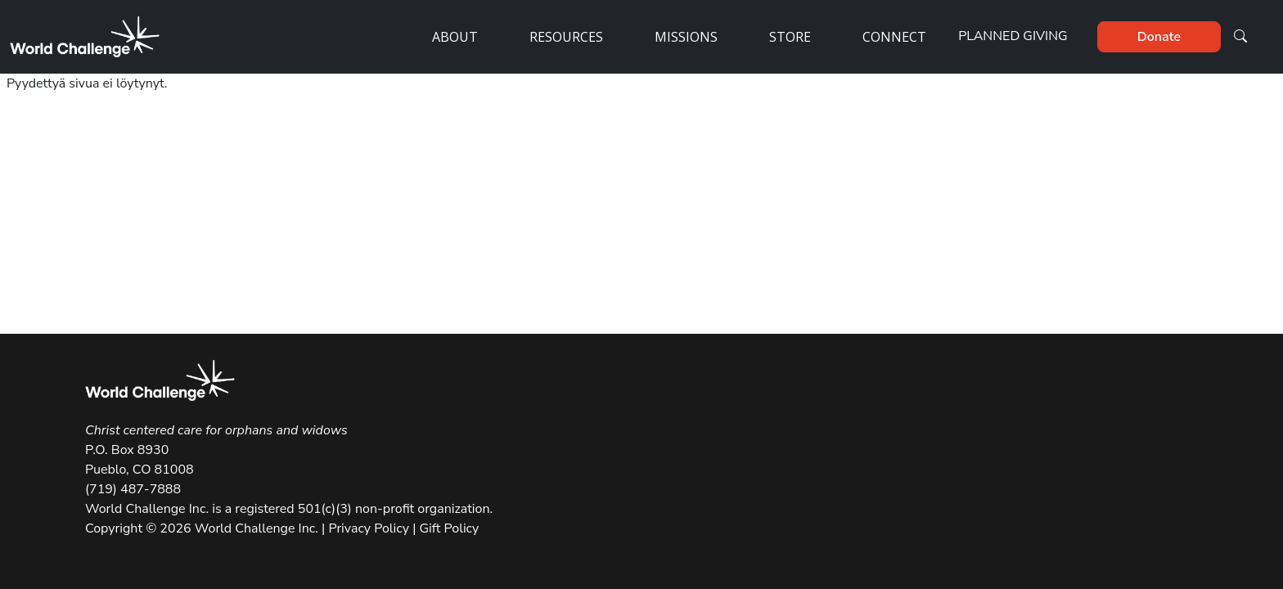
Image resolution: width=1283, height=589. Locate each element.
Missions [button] (686, 37)
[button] (1240, 37)
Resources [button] (566, 37)
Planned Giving (1012, 36)
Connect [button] (894, 37)
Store (790, 37)
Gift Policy (447, 528)
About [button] (455, 37)
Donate (1159, 37)
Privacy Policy (368, 528)
